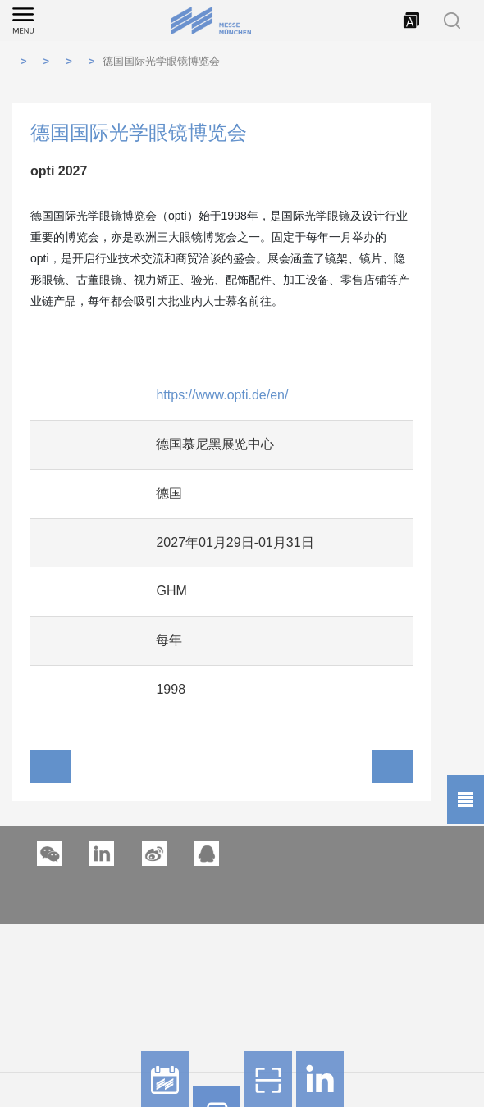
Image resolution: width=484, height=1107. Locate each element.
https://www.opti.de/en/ (222, 395)
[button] (101, 853)
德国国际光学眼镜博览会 (161, 61)
